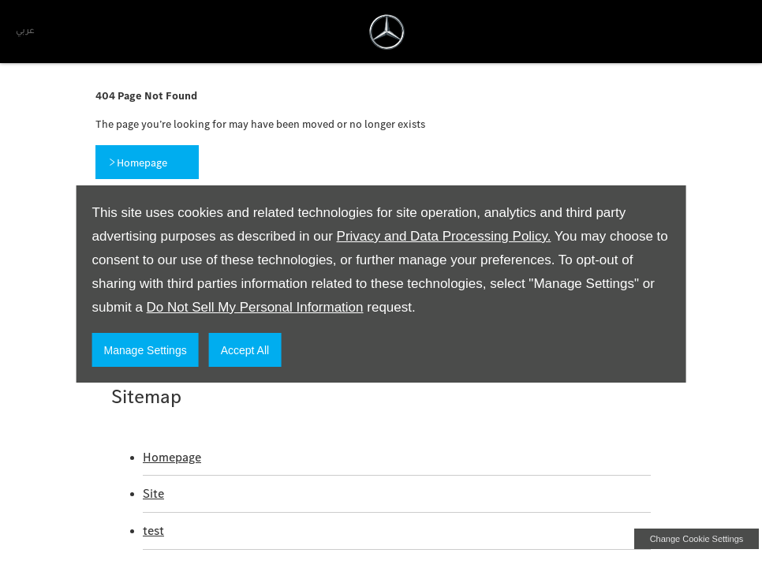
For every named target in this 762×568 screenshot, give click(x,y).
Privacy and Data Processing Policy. (444, 236)
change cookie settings (696, 539)
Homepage (172, 457)
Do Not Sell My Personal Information (255, 307)
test (153, 530)
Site (153, 493)
